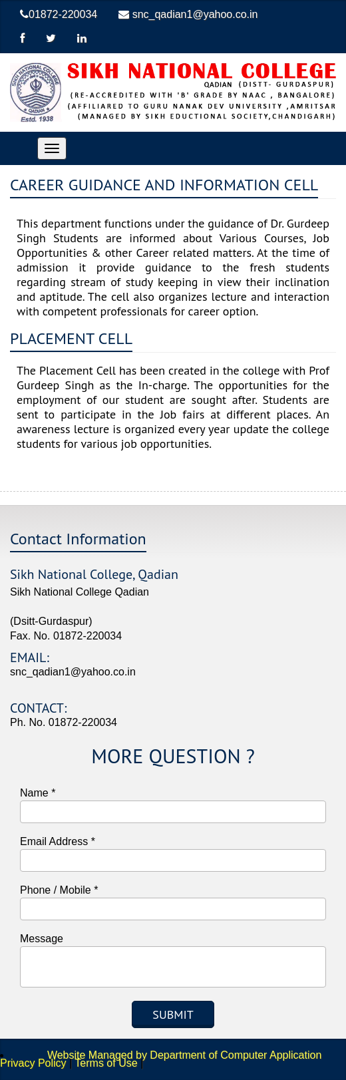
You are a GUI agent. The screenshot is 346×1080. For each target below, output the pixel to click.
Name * (37, 793)
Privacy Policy (33, 1063)
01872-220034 (58, 14)
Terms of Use (106, 1063)
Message (41, 938)
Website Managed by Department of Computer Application (168, 1055)
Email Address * (57, 841)
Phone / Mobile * (59, 890)
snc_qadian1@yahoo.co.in (188, 14)
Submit (172, 1014)
